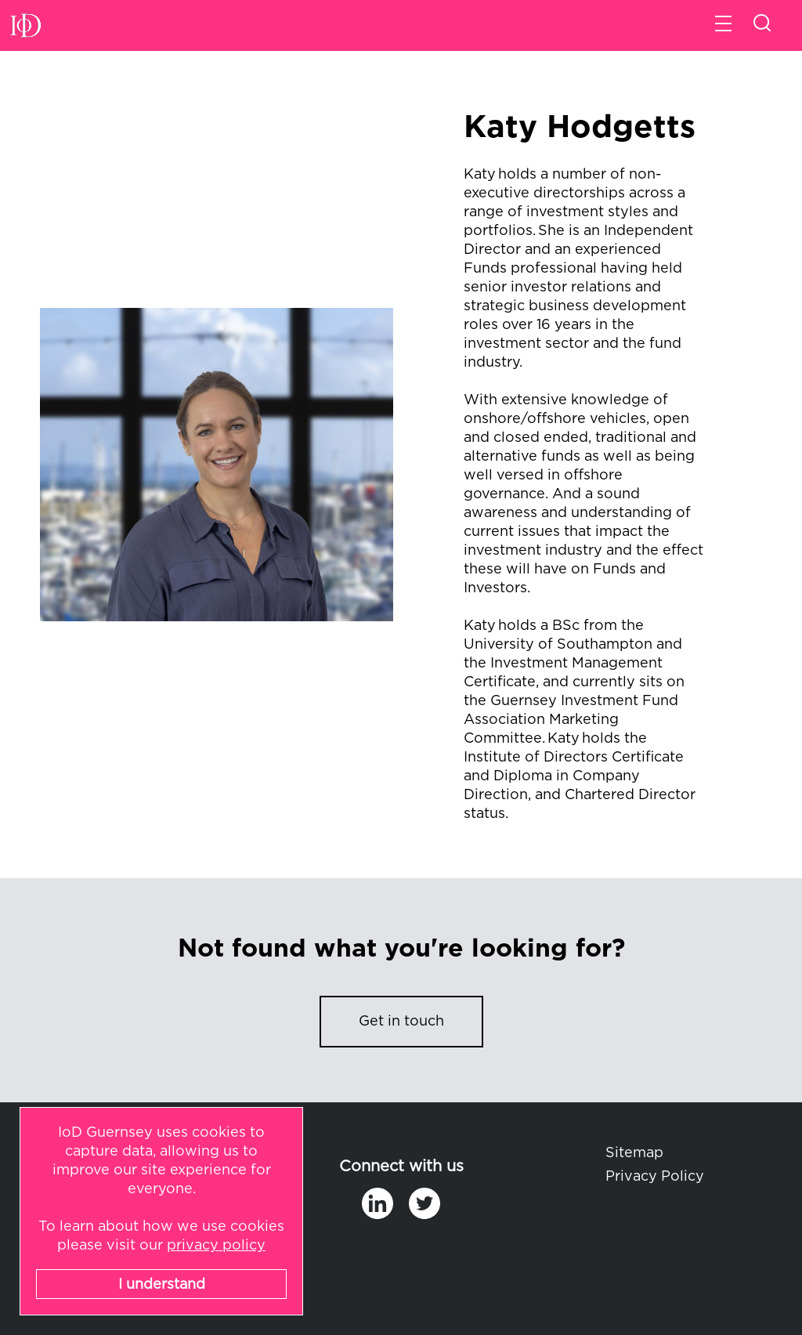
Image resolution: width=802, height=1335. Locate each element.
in (377, 1203)
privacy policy (216, 1246)
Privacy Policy (654, 1177)
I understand (161, 1285)
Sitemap (634, 1153)
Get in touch (401, 1022)
